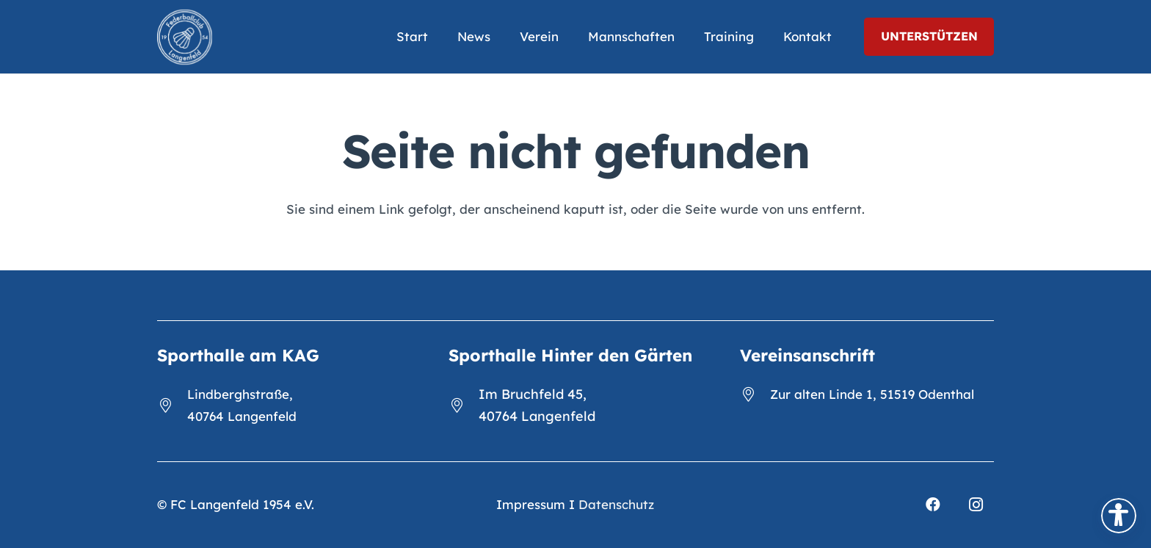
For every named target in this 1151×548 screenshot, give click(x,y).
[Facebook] (933, 504)
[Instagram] (975, 504)
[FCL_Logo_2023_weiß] (184, 37)
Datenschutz (616, 504)
